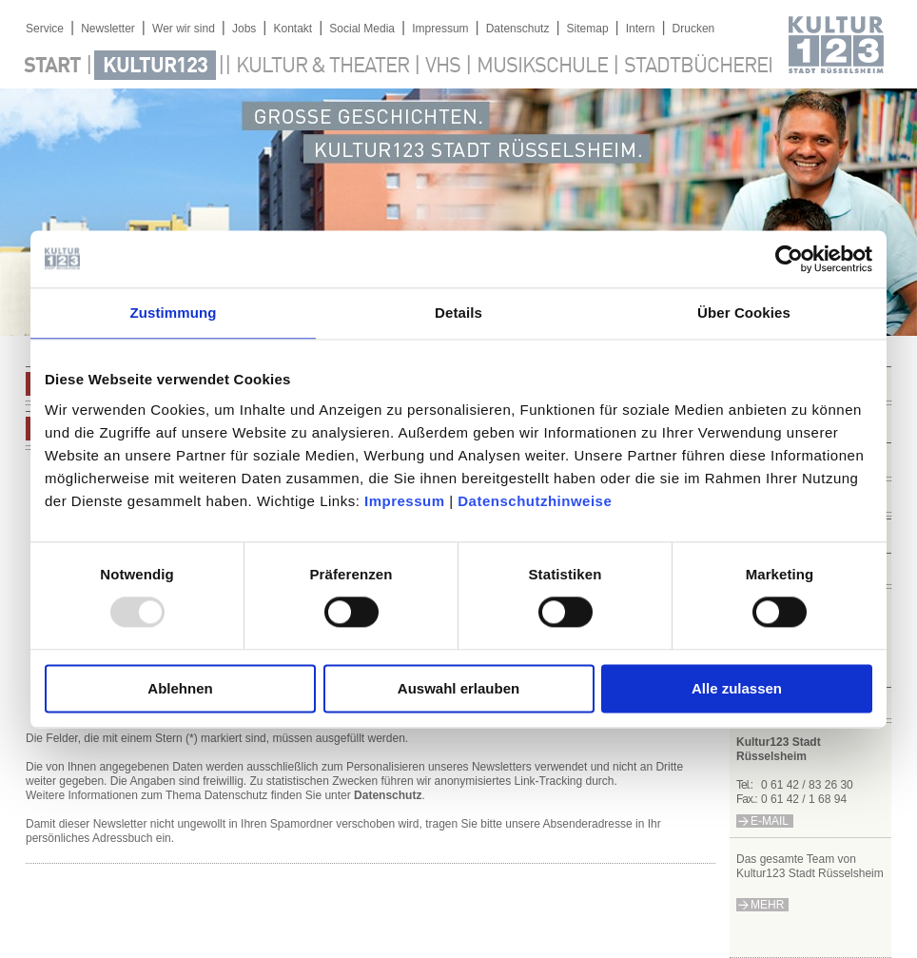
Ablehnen (179, 688)
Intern (640, 28)
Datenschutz (518, 28)
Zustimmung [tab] (173, 312)
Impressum (404, 501)
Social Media (362, 28)
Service (45, 28)
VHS (442, 66)
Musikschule (542, 66)
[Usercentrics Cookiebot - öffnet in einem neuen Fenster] (789, 258)
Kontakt (292, 28)
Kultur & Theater (322, 66)
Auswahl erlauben (458, 688)
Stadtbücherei (698, 66)
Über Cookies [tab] (743, 312)
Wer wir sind (183, 28)
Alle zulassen (737, 688)
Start (52, 66)
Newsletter (108, 28)
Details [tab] (458, 312)
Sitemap (588, 28)
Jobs (244, 28)
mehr (767, 904)
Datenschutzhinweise (535, 501)
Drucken (694, 28)
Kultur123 (155, 66)
